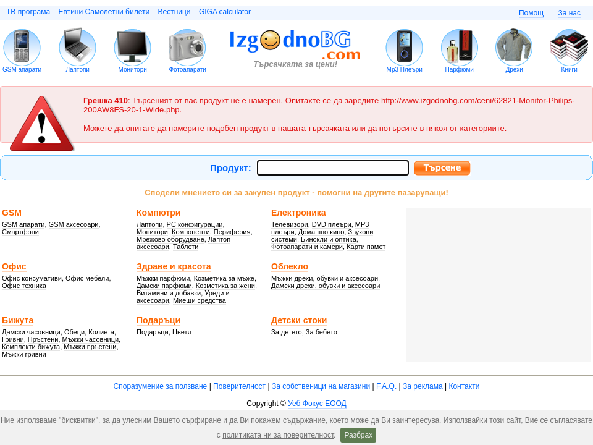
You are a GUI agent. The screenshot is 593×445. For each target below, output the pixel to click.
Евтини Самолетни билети (104, 11)
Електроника (298, 213)
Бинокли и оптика (328, 239)
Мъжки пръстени (90, 346)
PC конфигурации (195, 224)
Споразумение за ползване (161, 386)
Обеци (74, 332)
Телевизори (289, 224)
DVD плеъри (331, 224)
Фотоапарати (187, 69)
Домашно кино (321, 231)
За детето (286, 332)
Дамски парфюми (164, 285)
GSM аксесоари (74, 224)
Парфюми (459, 69)
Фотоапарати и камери (307, 246)
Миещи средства (199, 300)
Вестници (174, 11)
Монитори (133, 69)
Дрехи (514, 69)
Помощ (531, 13)
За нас (569, 13)
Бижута (17, 320)
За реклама (423, 386)
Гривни (13, 339)
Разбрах (358, 435)
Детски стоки (299, 320)
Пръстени (43, 339)
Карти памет (366, 246)
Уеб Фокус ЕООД (317, 403)
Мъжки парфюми (163, 278)
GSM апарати (21, 69)
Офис (14, 266)
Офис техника (24, 285)
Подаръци (158, 320)
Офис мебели (87, 278)
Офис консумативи (32, 278)
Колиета (101, 332)
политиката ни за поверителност (278, 435)
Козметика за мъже (224, 278)
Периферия (232, 231)
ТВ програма (28, 11)
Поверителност (239, 386)
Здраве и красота (174, 266)
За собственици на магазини (321, 386)
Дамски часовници (31, 332)
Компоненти (191, 231)
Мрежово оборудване (170, 239)
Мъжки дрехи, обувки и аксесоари (324, 278)
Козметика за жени (225, 285)
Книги (569, 69)
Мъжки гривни (24, 354)
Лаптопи (77, 69)
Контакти (463, 386)
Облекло (289, 266)
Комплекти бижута (31, 346)
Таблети (186, 246)
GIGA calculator (225, 11)
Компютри (158, 213)
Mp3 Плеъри (405, 69)
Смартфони (20, 231)
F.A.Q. (386, 386)
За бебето (321, 332)
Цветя (181, 332)
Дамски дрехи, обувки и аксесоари (325, 285)
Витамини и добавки (169, 293)
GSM (12, 213)
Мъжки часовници (90, 339)
